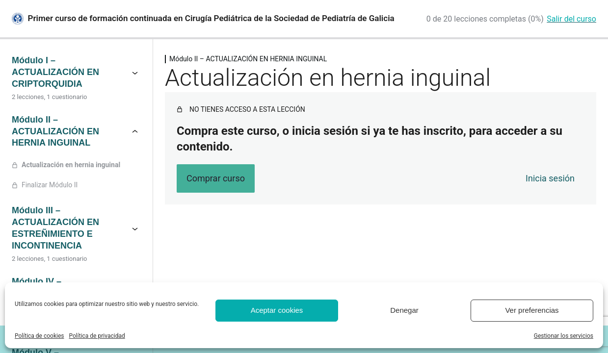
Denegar (404, 310)
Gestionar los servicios (563, 335)
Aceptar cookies (277, 310)
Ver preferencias (531, 310)
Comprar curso (215, 178)
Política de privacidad (97, 335)
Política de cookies (39, 335)
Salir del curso (571, 19)
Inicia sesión (550, 178)
